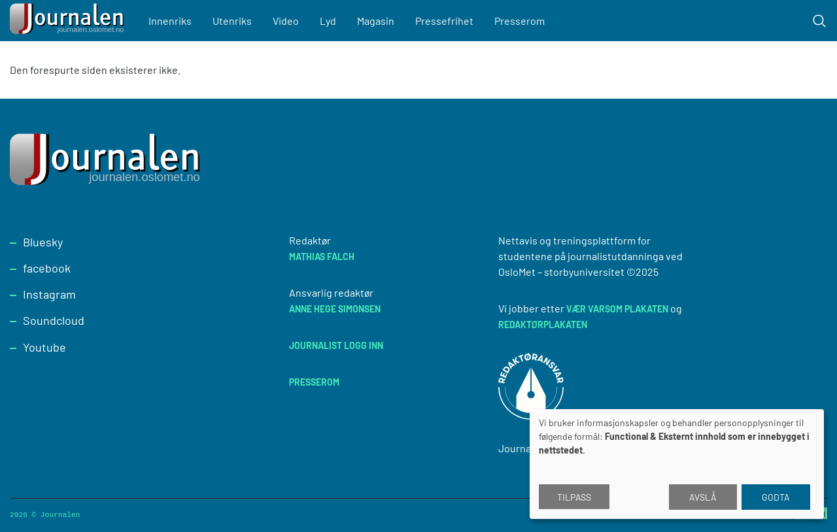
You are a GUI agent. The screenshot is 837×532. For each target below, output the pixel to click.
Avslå (703, 497)
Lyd (328, 20)
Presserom (519, 20)
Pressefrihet (444, 20)
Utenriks (232, 20)
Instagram (49, 294)
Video (286, 20)
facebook (47, 268)
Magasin (375, 20)
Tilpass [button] (574, 497)
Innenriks (170, 20)
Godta (776, 497)
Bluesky (43, 242)
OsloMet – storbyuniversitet (561, 271)
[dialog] (677, 464)
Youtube (44, 347)
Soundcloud (53, 320)
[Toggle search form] (819, 21)
